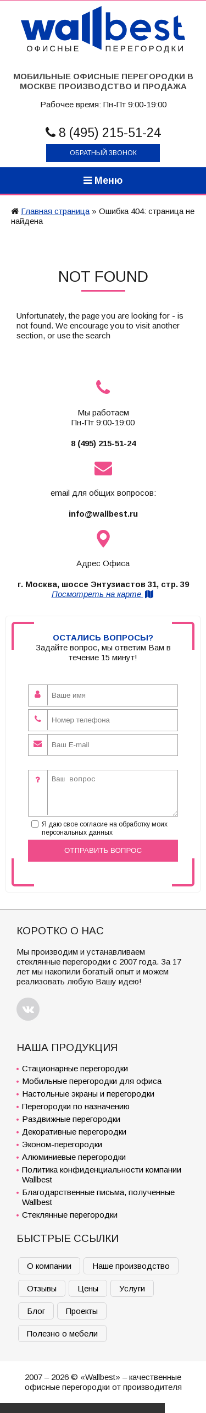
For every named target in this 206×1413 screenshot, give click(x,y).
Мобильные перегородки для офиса (92, 1081)
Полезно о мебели (62, 1333)
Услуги (132, 1288)
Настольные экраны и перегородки (88, 1093)
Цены (87, 1288)
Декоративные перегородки (74, 1131)
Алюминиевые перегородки (74, 1157)
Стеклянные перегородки (70, 1214)
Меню (103, 180)
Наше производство (131, 1265)
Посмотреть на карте (103, 594)
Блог (36, 1311)
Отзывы (42, 1288)
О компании (49, 1265)
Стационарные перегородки (75, 1068)
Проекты (82, 1311)
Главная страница (55, 211)
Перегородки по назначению (76, 1106)
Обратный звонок (103, 153)
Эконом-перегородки (62, 1144)
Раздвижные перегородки (71, 1119)
